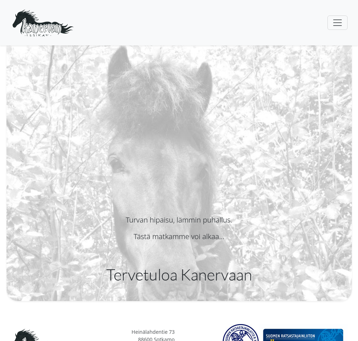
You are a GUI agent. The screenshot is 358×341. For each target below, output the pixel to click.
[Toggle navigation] (337, 22)
